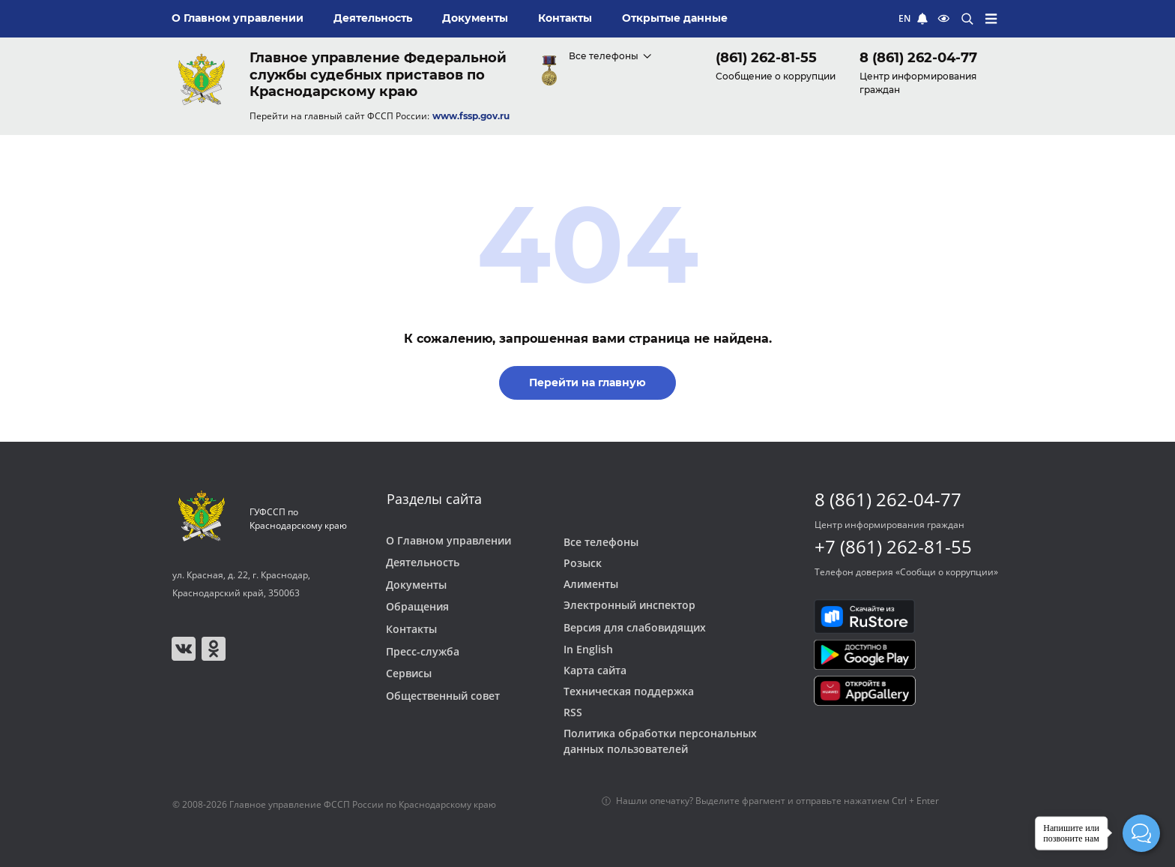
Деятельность (422, 562)
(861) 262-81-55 (766, 58)
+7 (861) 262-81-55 (893, 546)
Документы (416, 585)
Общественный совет (443, 696)
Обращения (417, 607)
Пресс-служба (422, 651)
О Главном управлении (448, 541)
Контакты (411, 629)
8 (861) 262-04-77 (918, 58)
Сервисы (409, 673)
